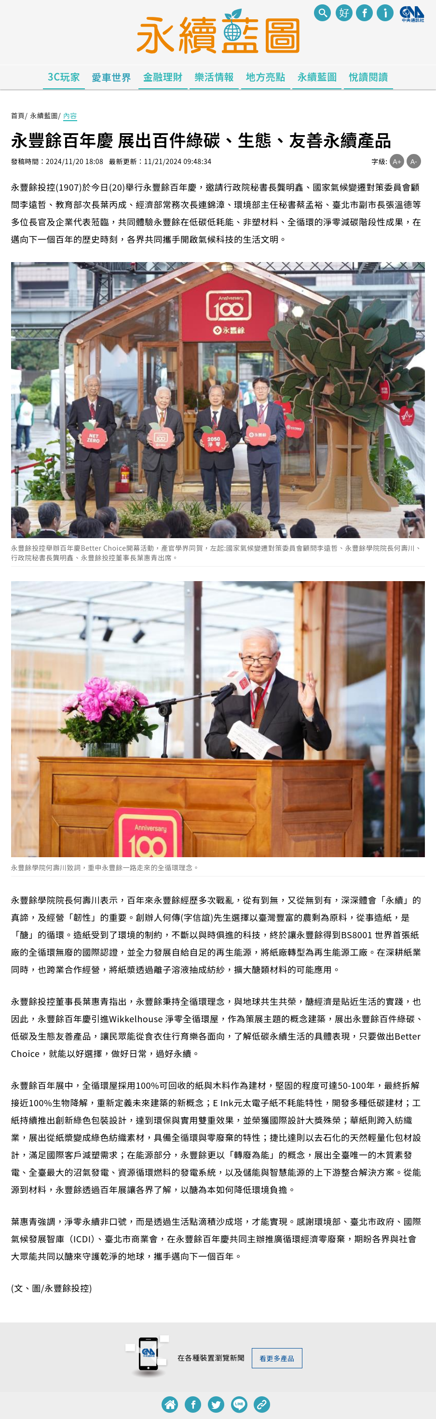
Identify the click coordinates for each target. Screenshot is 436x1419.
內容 (70, 115)
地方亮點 (266, 76)
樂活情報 (214, 76)
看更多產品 (277, 1358)
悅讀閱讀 (368, 76)
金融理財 (163, 76)
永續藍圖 (317, 76)
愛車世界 (111, 77)
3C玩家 (64, 76)
